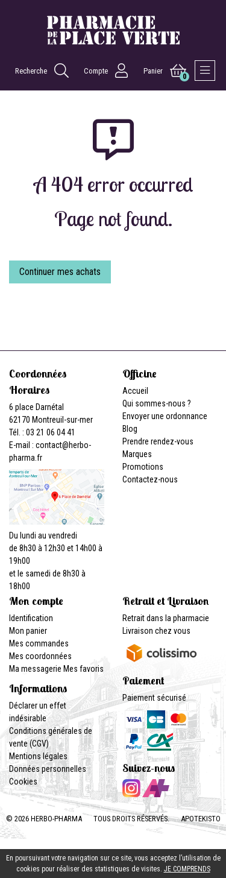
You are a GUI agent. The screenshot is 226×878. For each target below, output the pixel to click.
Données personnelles (47, 769)
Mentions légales (38, 756)
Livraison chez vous (156, 631)
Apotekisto (201, 818)
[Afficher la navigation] (205, 70)
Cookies (23, 781)
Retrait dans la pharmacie (165, 618)
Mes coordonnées (40, 656)
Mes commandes (39, 643)
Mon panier (28, 631)
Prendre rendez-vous (157, 441)
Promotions (142, 467)
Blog (129, 429)
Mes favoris (83, 669)
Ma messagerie (35, 669)
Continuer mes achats (60, 271)
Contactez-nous (150, 479)
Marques (137, 454)
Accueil (135, 391)
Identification (31, 618)
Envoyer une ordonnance (164, 416)
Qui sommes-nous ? (156, 403)
